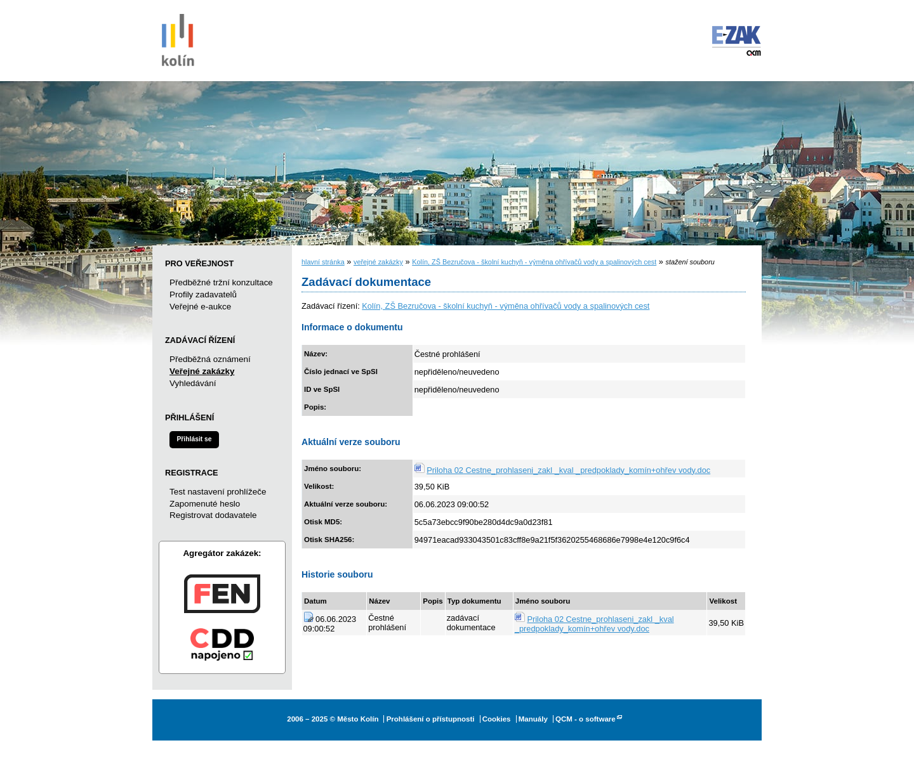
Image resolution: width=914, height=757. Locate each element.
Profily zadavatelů (203, 294)
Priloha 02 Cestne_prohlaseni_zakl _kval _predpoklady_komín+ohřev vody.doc (568, 470)
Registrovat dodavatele (212, 515)
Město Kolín (178, 38)
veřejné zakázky (378, 262)
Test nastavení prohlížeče (217, 491)
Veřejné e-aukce (200, 306)
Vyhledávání (192, 383)
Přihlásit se (193, 439)
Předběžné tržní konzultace (221, 282)
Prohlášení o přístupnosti (431, 719)
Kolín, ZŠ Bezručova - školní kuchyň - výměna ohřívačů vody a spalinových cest (534, 262)
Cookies (496, 719)
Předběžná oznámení (210, 359)
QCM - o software (585, 719)
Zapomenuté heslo (204, 503)
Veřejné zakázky (201, 371)
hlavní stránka (323, 262)
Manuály (533, 719)
